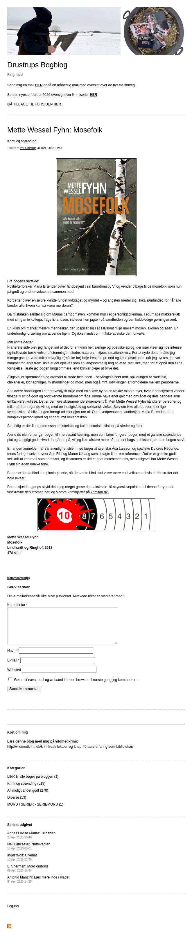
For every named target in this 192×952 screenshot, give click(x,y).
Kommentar (17, 605)
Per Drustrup (28, 148)
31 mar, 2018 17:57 (49, 148)
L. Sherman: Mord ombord (27, 875)
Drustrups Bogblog (37, 65)
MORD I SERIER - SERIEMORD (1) (35, 811)
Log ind (13, 913)
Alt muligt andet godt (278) (27, 797)
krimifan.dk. (99, 492)
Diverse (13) (16, 804)
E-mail (13, 667)
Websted (14, 677)
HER (38, 85)
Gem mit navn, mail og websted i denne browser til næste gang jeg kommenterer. (76, 687)
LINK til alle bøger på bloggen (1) (32, 783)
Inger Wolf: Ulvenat (22, 864)
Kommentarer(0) (18, 578)
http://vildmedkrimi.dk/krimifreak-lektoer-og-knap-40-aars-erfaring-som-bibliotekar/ (70, 754)
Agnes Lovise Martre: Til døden (31, 842)
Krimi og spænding (21, 141)
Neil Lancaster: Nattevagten (28, 853)
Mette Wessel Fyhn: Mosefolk (54, 130)
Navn (12, 658)
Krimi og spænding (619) (26, 790)
